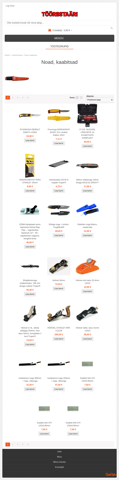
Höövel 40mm (58, 280)
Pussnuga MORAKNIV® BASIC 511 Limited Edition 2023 (59, 132)
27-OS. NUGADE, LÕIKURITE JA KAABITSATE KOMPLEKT (87, 133)
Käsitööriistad (17, 55)
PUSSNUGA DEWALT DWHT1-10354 (30, 130)
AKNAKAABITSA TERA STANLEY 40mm (30, 181)
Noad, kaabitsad (30, 55)
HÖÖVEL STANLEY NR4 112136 (58, 329)
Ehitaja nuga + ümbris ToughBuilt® (59, 225)
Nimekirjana (77, 97)
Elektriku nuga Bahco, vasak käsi (87, 225)
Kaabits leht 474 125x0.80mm (44, 424)
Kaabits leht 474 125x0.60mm (87, 379)
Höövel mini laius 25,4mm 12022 (87, 281)
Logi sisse (10, 6)
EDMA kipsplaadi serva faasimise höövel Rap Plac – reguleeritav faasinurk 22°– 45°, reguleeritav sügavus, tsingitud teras (29, 231)
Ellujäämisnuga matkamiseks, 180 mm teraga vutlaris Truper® (30, 283)
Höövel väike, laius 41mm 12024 (87, 329)
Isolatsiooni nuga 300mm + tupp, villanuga (30, 379)
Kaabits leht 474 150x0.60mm (73, 424)
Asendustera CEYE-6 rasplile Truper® (59, 181)
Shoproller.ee (111, 474)
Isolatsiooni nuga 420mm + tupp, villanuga (58, 379)
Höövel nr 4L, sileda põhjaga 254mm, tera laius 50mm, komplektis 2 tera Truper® (30, 332)
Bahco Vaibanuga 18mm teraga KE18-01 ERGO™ (87, 181)
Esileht (7, 55)
